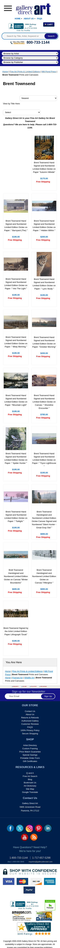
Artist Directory (30, 745)
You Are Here (14, 662)
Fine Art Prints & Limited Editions (25, 71)
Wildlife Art (29, 677)
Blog (30, 779)
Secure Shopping (30, 733)
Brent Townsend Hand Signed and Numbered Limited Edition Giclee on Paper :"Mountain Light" (15, 400)
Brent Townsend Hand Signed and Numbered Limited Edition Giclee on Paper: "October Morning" (44, 342)
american (50, 881)
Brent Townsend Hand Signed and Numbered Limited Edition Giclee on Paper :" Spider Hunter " (15, 458)
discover (36, 881)
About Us (29, 19)
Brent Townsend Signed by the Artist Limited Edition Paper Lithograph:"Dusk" (16, 631)
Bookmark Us (30, 782)
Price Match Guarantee (30, 751)
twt (19, 828)
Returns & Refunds (30, 717)
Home (17, 19)
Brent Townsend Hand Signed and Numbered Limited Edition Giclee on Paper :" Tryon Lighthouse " (44, 459)
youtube (24, 837)
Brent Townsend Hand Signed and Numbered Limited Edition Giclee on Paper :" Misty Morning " (15, 342)
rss (33, 837)
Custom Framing (30, 748)
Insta (29, 828)
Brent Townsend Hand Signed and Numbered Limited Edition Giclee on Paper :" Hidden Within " (44, 226)
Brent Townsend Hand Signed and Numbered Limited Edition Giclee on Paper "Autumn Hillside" (44, 167)
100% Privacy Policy (30, 730)
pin (38, 828)
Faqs (39, 19)
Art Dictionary (30, 786)
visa (8, 881)
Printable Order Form (30, 758)
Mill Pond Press (49, 71)
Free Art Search (30, 776)
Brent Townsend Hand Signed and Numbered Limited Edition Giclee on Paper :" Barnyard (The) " (16, 226)
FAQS (30, 727)
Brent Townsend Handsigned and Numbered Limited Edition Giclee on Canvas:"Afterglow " (44, 576)
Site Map (30, 789)
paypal (29, 890)
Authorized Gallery (30, 721)
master (22, 881)
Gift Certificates (30, 761)
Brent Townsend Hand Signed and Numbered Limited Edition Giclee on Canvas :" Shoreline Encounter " (44, 401)
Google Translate (30, 792)
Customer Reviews (30, 724)
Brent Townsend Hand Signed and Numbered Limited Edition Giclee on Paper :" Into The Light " (15, 284)
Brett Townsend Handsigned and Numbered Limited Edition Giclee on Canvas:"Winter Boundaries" (16, 576)
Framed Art (17, 677)
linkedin (48, 828)
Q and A (30, 773)
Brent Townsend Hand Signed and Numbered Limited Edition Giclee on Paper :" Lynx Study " (44, 284)
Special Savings (30, 755)
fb (10, 828)
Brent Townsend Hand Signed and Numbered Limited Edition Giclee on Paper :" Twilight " (15, 516)
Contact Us (30, 711)
